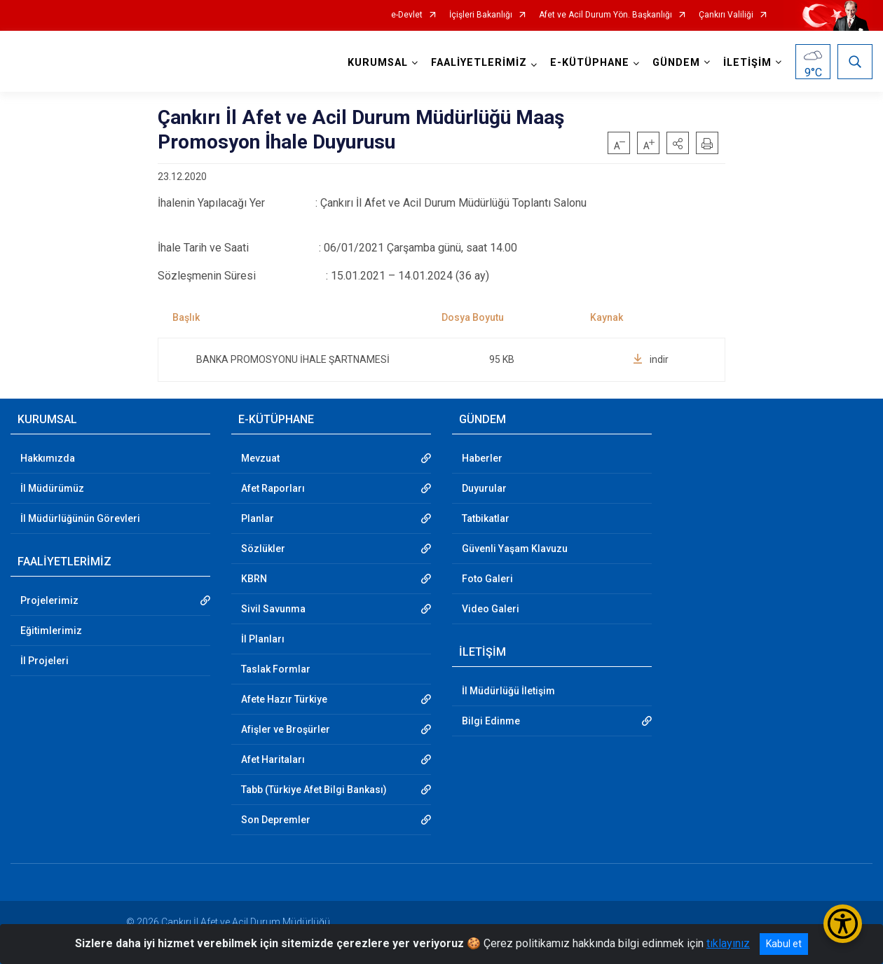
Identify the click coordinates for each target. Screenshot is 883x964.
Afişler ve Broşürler (285, 729)
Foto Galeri (487, 578)
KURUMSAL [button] (378, 63)
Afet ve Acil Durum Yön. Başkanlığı (605, 15)
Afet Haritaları (273, 759)
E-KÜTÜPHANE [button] (589, 63)
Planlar (257, 518)
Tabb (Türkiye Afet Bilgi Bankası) (314, 789)
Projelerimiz (49, 600)
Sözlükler (263, 548)
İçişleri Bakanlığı (480, 15)
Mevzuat (260, 458)
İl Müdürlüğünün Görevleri (80, 518)
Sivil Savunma (273, 608)
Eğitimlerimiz (51, 630)
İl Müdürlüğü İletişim (508, 690)
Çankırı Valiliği (726, 15)
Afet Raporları (273, 488)
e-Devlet (407, 15)
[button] (677, 143)
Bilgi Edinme (491, 721)
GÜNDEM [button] (676, 63)
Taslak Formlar (275, 669)
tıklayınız (728, 943)
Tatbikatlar (485, 518)
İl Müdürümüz (52, 488)
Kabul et (784, 943)
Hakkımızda (47, 458)
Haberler (482, 458)
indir (651, 359)
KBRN (254, 578)
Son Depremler (275, 819)
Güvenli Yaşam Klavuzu (515, 548)
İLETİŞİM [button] (747, 63)
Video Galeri (490, 608)
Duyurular (484, 488)
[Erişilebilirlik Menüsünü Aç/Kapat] (842, 923)
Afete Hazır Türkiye (284, 699)
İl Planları (263, 639)
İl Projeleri (44, 660)
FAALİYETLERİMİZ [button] (479, 63)
